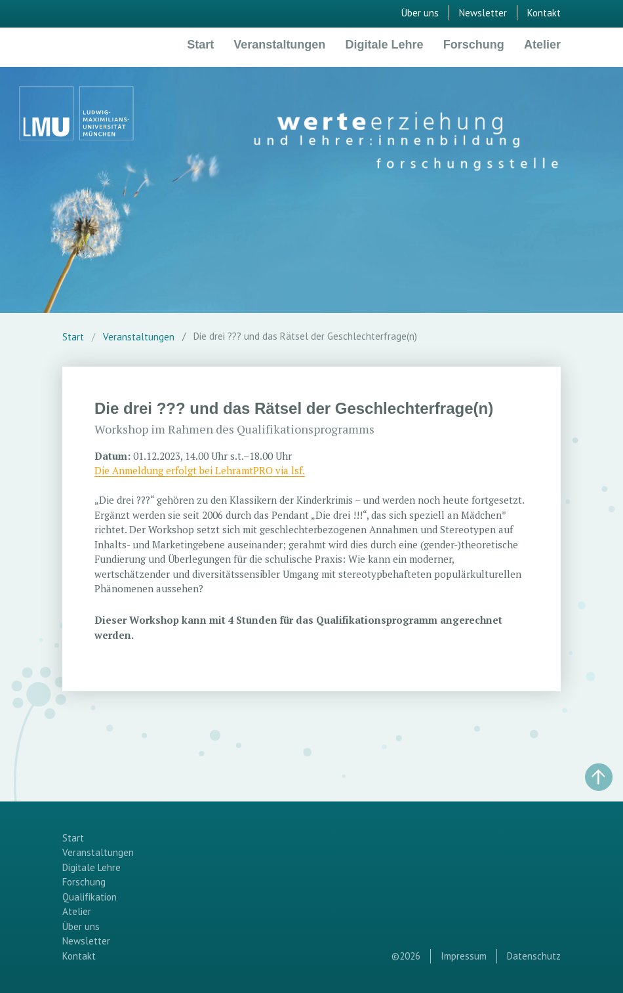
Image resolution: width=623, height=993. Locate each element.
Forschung (473, 44)
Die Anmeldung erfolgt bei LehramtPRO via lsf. (199, 470)
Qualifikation (89, 897)
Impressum (464, 956)
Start (200, 44)
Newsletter (483, 13)
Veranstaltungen (279, 44)
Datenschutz (534, 956)
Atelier (542, 44)
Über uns (420, 13)
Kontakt (544, 13)
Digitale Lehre (385, 44)
